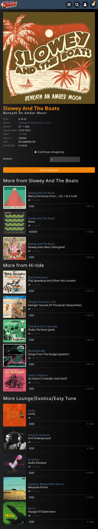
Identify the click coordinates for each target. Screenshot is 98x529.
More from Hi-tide (23, 265)
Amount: (7, 158)
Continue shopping (49, 152)
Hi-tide (23, 133)
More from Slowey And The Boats (40, 180)
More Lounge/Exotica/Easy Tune (39, 398)
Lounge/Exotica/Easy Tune (35, 122)
